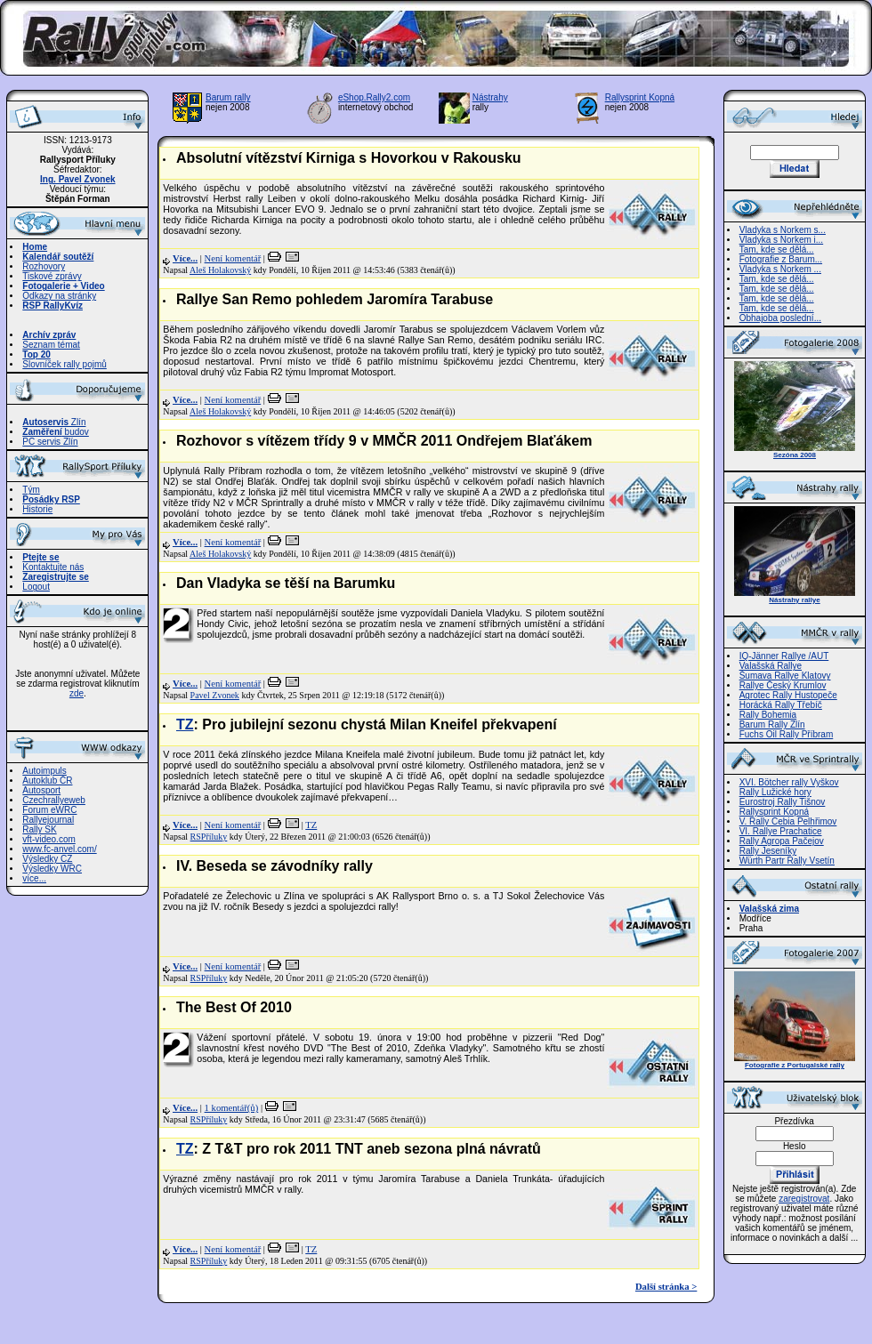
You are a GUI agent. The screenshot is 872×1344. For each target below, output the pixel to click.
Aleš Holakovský (220, 270)
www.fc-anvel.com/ (59, 849)
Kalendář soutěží (57, 257)
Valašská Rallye (770, 666)
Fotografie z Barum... (780, 259)
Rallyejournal (48, 820)
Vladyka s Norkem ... (780, 269)
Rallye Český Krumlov (783, 685)
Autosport (41, 790)
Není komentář (233, 258)
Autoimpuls (44, 771)
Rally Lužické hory (775, 792)
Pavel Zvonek (214, 695)
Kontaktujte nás (53, 567)
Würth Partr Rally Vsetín (787, 860)
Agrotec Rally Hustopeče (788, 695)
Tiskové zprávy (51, 276)
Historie (37, 509)
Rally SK (39, 829)
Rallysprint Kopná (639, 97)
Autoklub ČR (47, 780)
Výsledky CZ (47, 859)
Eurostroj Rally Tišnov (782, 802)
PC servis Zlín (49, 442)
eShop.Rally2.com (374, 97)
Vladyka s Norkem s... (782, 230)
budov (55, 432)
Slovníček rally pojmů (64, 364)
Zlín (53, 422)
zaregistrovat (804, 1198)
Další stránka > (666, 1287)
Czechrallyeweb (53, 800)
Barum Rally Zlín (772, 724)
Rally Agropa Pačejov (781, 841)
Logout (36, 587)
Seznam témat (50, 345)
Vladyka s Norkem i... (781, 240)
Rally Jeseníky (767, 851)
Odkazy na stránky (59, 296)
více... (34, 878)
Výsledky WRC (52, 868)
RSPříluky (209, 836)
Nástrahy (490, 97)
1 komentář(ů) (232, 1108)
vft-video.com (48, 839)
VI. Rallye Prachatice (780, 831)
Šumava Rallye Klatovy (785, 675)
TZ (185, 724)
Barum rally (228, 97)
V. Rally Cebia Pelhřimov (788, 821)
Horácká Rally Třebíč (780, 705)
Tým (30, 490)
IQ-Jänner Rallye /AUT (784, 656)
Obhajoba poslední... (780, 318)
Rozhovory (43, 266)
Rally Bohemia (767, 715)
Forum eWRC (49, 810)
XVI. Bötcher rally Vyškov (789, 782)
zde (76, 693)
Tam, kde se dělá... (776, 249)
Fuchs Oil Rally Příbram (786, 734)
